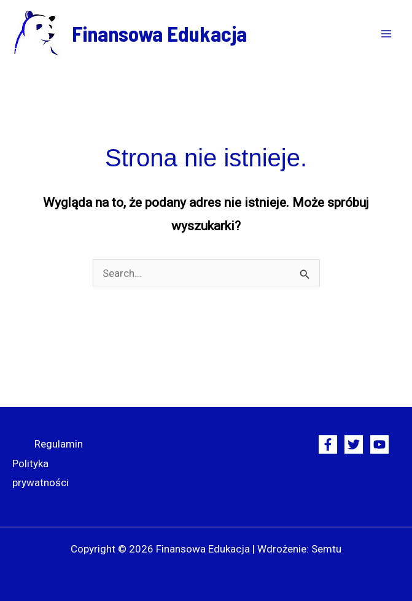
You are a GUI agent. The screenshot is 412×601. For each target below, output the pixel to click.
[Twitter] (353, 444)
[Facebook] (328, 444)
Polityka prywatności (40, 473)
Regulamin (58, 444)
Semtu (326, 549)
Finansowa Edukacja (159, 33)
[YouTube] (379, 444)
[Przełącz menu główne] (386, 33)
